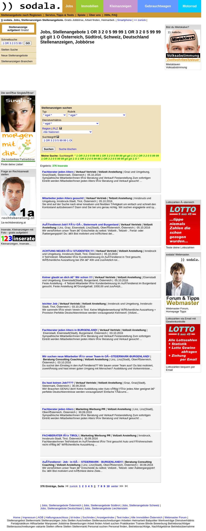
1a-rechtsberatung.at (18, 221)
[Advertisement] (17, 76)
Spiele (81, 15)
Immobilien (89, 6)
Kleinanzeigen (120, 6)
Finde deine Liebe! (18, 163)
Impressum (29, 517)
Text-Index (123, 517)
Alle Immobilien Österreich (146, 517)
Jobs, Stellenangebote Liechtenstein (106, 508)
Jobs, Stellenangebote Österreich (61, 505)
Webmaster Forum (176, 517)
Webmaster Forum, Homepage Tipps (183, 309)
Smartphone (124, 20)
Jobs (69, 6)
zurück (73, 486)
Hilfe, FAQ (110, 15)
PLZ (55, 128)
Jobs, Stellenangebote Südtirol (101, 505)
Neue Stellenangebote (14, 55)
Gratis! (18, 29)
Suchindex (88, 517)
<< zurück (140, 20)
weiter (114, 486)
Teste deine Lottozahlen (183, 246)
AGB (40, 517)
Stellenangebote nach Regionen (21, 15)
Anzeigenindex (105, 517)
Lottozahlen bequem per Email (183, 367)
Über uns (95, 15)
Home (16, 517)
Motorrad (190, 6)
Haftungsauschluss (57, 517)
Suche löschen (67, 149)
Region (46, 128)
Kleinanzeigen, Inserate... (18, 242)
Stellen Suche (9, 49)
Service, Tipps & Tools (59, 15)
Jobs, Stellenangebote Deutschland (61, 508)
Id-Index (75, 517)
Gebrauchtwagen (158, 6)
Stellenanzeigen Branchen (17, 61)
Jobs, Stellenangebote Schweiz (140, 505)
